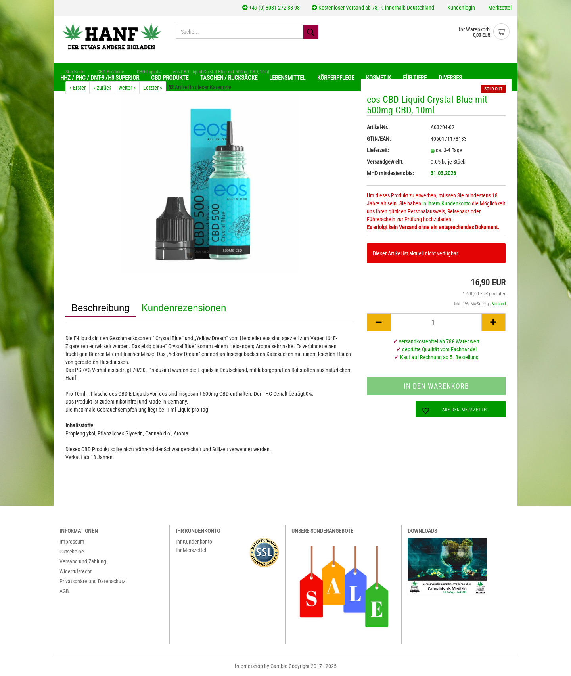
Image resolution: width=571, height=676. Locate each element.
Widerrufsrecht (75, 571)
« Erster (77, 87)
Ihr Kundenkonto (194, 541)
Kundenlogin (460, 7)
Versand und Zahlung (82, 561)
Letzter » (152, 87)
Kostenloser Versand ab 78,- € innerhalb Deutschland (373, 7)
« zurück (102, 87)
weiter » (127, 87)
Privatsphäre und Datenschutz (92, 581)
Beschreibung (100, 308)
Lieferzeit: (378, 150)
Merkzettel (499, 7)
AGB (64, 591)
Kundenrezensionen (184, 308)
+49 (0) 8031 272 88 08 (271, 7)
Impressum (71, 541)
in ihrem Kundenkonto (446, 203)
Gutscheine (71, 551)
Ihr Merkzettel (191, 550)
